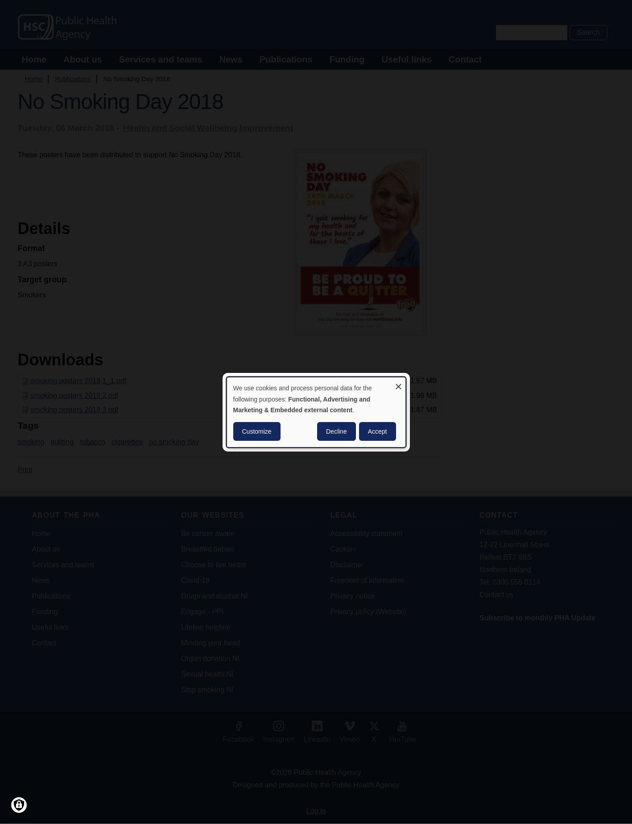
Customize (257, 431)
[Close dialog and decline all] (398, 382)
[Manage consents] (19, 805)
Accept (377, 431)
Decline (336, 431)
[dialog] (316, 412)
